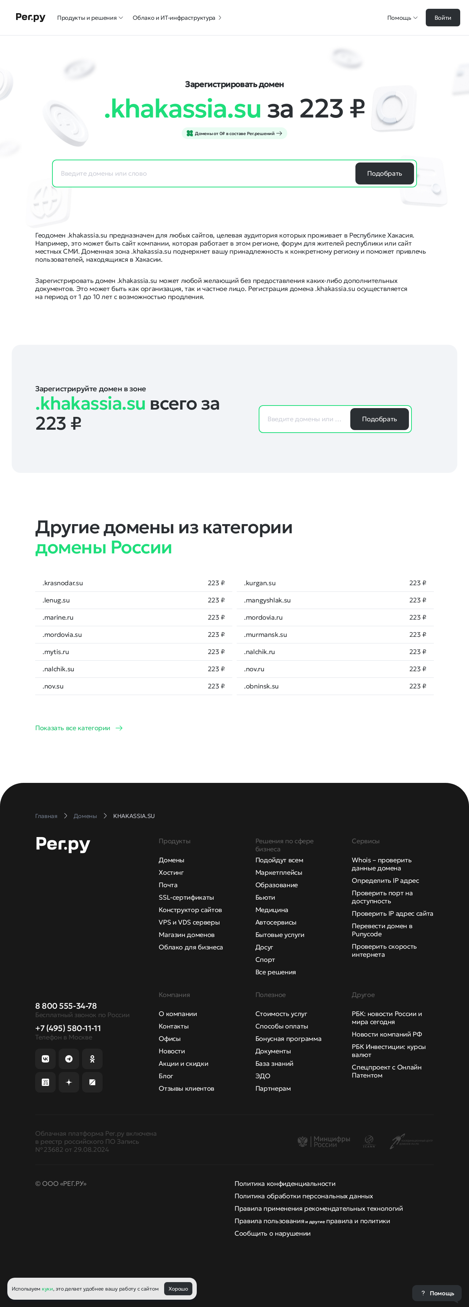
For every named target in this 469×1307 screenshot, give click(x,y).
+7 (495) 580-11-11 (68, 1028)
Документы (273, 1051)
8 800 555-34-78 (66, 1006)
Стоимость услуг (281, 1013)
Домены (171, 860)
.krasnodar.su (63, 583)
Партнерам (273, 1088)
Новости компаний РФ (387, 1034)
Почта (168, 885)
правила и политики (358, 1221)
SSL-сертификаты (186, 897)
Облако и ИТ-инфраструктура (178, 17)
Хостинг (171, 872)
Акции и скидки (183, 1063)
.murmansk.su (265, 635)
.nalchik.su (58, 669)
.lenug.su (56, 600)
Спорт (265, 959)
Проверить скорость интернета (384, 950)
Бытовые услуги (279, 934)
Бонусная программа (288, 1038)
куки (47, 1288)
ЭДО (262, 1076)
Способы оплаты (281, 1026)
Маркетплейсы (278, 872)
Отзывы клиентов (186, 1088)
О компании (178, 1013)
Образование (276, 885)
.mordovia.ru (263, 617)
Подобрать (384, 173)
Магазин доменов (187, 934)
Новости (172, 1051)
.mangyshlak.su (267, 600)
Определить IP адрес (385, 880)
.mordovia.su (62, 635)
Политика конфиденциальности (284, 1183)
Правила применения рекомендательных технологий (318, 1208)
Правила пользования (269, 1221)
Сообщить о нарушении (272, 1233)
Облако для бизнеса (191, 947)
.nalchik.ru (259, 652)
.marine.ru (58, 617)
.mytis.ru (56, 652)
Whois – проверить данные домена (381, 864)
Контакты (173, 1026)
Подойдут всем (279, 860)
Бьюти (265, 897)
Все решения (275, 972)
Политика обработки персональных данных (303, 1196)
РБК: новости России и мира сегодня (387, 1017)
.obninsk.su (261, 686)
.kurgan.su (260, 583)
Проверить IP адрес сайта (392, 913)
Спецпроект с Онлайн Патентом (386, 1071)
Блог (166, 1076)
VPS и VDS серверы (189, 922)
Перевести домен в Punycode (382, 930)
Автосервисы (275, 922)
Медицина (271, 909)
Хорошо (178, 1288)
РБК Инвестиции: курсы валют (388, 1050)
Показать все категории (72, 728)
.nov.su (53, 686)
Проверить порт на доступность (382, 897)
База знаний (274, 1063)
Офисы (169, 1038)
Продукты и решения (90, 17)
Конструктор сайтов (190, 909)
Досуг (264, 947)
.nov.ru (254, 669)
